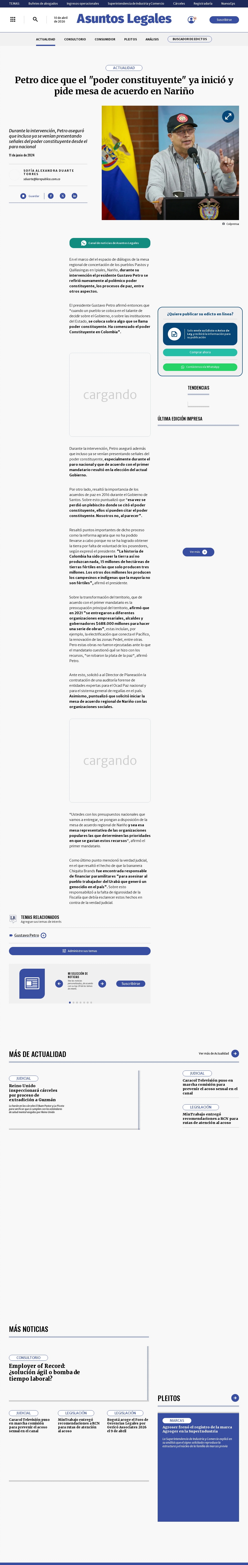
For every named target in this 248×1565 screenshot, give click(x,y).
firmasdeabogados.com (152, 1383)
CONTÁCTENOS (91, 1328)
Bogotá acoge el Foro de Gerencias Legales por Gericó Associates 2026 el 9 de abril (127, 1123)
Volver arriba (218, 1270)
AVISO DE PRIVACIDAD (140, 1337)
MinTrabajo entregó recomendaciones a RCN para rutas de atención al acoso (210, 952)
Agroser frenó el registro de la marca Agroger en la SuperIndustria (197, 1127)
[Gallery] (106, 821)
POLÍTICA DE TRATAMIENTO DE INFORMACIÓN (145, 1345)
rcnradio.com (225, 1383)
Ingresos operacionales (83, 3)
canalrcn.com (193, 1383)
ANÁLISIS (152, 39)
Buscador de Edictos (190, 39)
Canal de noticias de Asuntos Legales (135, 243)
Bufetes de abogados (43, 3)
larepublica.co (23, 1383)
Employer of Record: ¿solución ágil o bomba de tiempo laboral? (44, 1070)
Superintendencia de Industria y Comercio (136, 3)
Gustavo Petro (26, 782)
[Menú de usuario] (191, 19)
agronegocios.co (58, 1383)
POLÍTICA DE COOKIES (96, 1356)
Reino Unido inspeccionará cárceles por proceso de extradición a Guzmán (33, 926)
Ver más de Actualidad (219, 888)
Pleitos (169, 1095)
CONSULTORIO (75, 39)
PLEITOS (130, 39)
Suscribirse (224, 20)
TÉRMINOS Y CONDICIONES (99, 1346)
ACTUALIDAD (45, 39)
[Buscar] (35, 20)
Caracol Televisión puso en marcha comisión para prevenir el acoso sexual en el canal (210, 921)
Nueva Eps (228, 3)
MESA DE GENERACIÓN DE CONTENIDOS (141, 1328)
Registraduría (203, 3)
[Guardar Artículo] (29, 196)
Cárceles (179, 3)
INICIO (13, 1326)
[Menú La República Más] (13, 20)
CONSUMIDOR (105, 39)
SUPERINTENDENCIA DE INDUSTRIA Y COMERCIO (142, 1356)
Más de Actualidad (37, 887)
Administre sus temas (105, 797)
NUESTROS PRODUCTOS (97, 1337)
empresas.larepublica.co (102, 1383)
